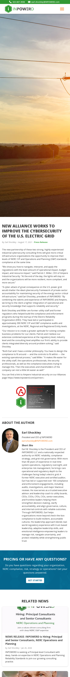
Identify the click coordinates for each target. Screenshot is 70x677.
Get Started (35, 580)
